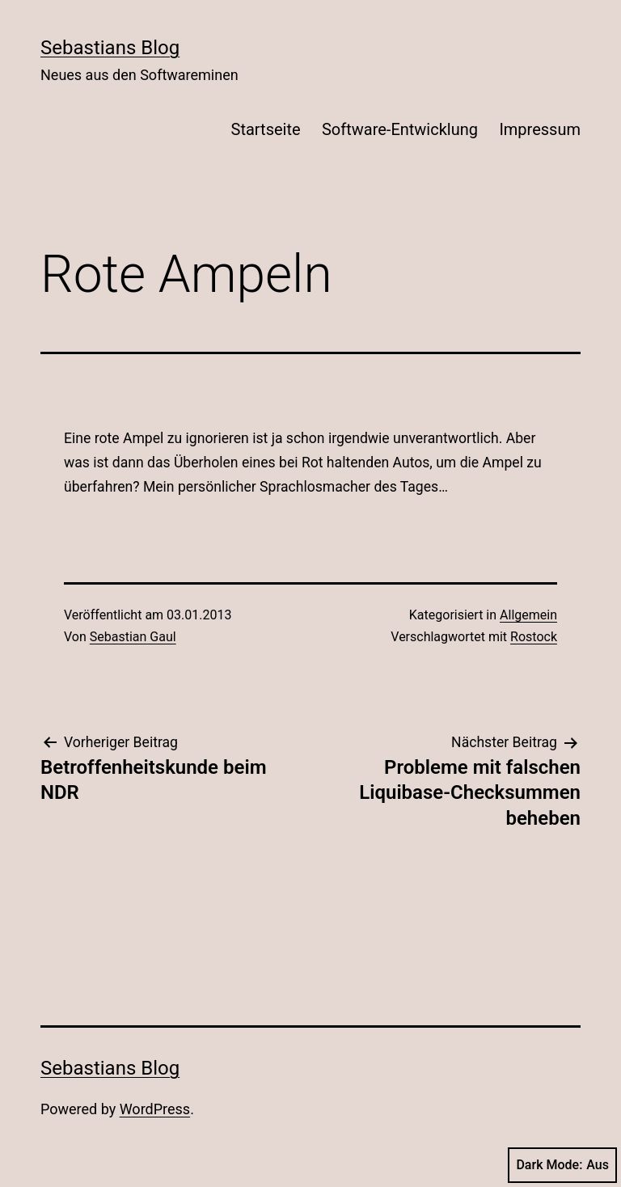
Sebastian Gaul (133, 636)
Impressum (540, 129)
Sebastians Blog (110, 47)
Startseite (266, 129)
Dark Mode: (562, 1165)
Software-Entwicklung (400, 129)
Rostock (533, 636)
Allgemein (528, 615)
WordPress (155, 1108)
